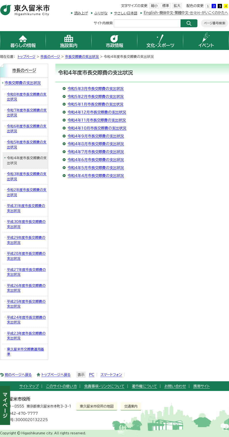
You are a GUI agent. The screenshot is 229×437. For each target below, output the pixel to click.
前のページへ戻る (18, 374)
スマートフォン (111, 374)
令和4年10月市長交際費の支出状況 (96, 128)
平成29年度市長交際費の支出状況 (26, 240)
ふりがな (101, 13)
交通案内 (131, 406)
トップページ (26, 56)
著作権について (144, 386)
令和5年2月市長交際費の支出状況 (95, 96)
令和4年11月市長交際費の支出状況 (96, 120)
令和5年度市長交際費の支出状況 (27, 144)
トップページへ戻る (56, 374)
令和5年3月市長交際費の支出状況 (95, 88)
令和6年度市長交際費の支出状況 (27, 128)
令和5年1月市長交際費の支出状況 (95, 104)
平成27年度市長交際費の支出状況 (26, 272)
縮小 (154, 5)
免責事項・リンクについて (104, 386)
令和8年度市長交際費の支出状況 (27, 97)
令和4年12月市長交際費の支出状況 (96, 112)
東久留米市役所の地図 (97, 406)
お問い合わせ (175, 386)
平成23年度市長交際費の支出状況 (26, 336)
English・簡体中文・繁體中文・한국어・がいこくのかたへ (186, 12)
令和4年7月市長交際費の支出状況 (95, 152)
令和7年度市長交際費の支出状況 (27, 113)
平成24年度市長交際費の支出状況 (26, 320)
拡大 (177, 5)
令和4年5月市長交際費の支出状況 (95, 168)
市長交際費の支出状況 (82, 56)
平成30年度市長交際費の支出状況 (26, 224)
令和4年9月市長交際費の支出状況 (95, 136)
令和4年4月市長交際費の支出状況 (95, 176)
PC (91, 374)
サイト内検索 (103, 23)
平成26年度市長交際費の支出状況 (26, 288)
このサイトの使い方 (61, 386)
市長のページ (50, 56)
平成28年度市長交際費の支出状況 (26, 256)
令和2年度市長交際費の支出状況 (27, 192)
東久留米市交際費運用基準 (25, 352)
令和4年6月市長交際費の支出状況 (95, 160)
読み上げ (81, 13)
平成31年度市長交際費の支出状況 (26, 208)
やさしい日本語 (125, 13)
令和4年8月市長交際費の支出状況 (95, 144)
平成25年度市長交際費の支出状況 (26, 304)
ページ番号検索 (214, 23)
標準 (165, 5)
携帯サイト (201, 386)
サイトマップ (29, 386)
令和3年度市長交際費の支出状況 (27, 176)
